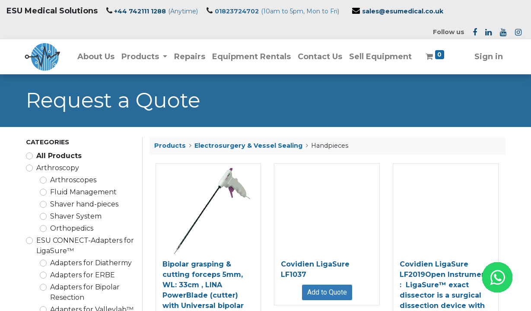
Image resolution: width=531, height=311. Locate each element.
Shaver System (76, 216)
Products (170, 145)
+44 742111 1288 (140, 11)
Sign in (488, 56)
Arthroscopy (57, 168)
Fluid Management (83, 192)
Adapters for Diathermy (91, 263)
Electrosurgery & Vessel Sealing (248, 145)
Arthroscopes (73, 180)
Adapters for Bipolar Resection (85, 292)
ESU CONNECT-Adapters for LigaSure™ (85, 245)
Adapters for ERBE (82, 275)
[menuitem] (97, 57)
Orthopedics (71, 228)
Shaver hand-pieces (84, 204)
